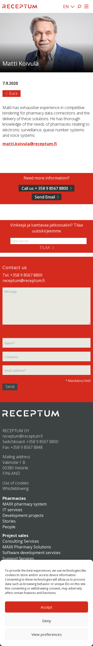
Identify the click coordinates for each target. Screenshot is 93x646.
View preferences (46, 634)
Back (13, 93)
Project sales (15, 535)
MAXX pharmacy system (24, 504)
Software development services (31, 553)
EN (66, 6)
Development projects (23, 515)
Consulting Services (20, 541)
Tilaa (44, 247)
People (8, 527)
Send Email (45, 197)
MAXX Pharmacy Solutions (26, 547)
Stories (9, 521)
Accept (46, 607)
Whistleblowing (15, 488)
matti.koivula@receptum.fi (29, 143)
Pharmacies (14, 498)
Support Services (18, 559)
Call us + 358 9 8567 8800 (45, 188)
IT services (12, 510)
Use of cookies (15, 483)
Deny (46, 620)
